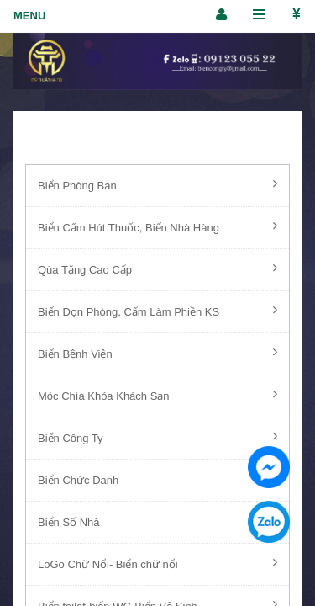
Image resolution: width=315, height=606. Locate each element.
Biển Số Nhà (157, 521)
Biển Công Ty (157, 436)
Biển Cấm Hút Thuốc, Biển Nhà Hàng (157, 226)
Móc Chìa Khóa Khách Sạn (157, 394)
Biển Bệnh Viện (157, 352)
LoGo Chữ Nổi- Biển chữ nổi (157, 563)
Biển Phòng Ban (157, 184)
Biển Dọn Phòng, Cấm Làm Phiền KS (157, 310)
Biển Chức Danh (157, 478)
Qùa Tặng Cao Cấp (157, 268)
